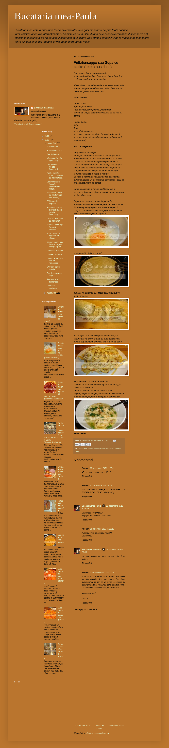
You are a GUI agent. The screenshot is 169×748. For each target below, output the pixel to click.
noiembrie (51, 293)
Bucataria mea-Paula (55, 15)
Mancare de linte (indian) (61, 540)
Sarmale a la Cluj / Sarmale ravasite (55, 227)
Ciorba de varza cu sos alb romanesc (55, 260)
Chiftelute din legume (52, 202)
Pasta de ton (52, 146)
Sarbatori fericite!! (54, 150)
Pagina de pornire (99, 727)
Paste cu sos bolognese (52, 280)
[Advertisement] (99, 703)
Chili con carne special (53, 268)
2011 (47, 136)
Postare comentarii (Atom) (97, 733)
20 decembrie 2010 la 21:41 (102, 468)
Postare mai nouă (82, 726)
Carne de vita (88, 448)
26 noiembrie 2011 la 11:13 (102, 529)
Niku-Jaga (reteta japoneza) (54, 159)
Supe (77, 451)
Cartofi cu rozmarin (55, 250)
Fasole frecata (53, 154)
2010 (47, 140)
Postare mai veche (116, 726)
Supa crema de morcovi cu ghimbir (53, 235)
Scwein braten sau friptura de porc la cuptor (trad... (55, 244)
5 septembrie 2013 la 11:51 (102, 572)
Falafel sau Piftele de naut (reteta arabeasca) (54, 195)
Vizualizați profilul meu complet (28, 124)
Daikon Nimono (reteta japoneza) (53, 166)
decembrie (52, 143)
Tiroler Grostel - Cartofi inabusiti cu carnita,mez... (55, 175)
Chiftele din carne (54, 254)
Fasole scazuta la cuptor (54, 274)
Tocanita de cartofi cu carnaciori (55, 219)
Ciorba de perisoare (52, 287)
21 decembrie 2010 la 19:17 (102, 485)
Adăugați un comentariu (86, 609)
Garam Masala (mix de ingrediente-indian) (53, 185)
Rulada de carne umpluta (61, 506)
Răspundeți (87, 476)
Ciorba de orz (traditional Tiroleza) (61, 473)
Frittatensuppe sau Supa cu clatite (107, 448)
